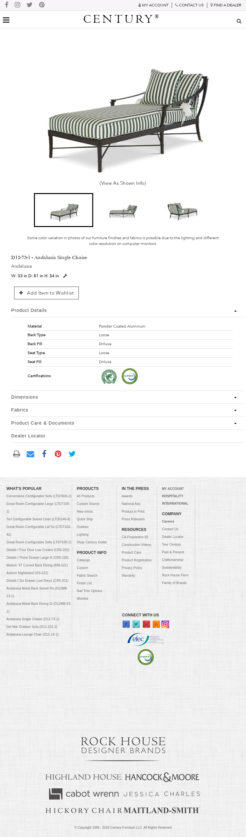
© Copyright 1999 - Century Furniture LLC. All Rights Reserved (123, 827)
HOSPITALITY (173, 496)
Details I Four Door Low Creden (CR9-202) (37, 550)
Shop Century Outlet (92, 542)
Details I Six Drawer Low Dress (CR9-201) (37, 580)
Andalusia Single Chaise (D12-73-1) (32, 619)
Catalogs (83, 560)
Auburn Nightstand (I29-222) (27, 573)
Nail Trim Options (89, 591)
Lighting (82, 534)
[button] (64, 210)
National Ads (131, 504)
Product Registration (137, 560)
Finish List (84, 583)
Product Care (131, 552)
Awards (127, 496)
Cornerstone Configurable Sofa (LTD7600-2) (38, 496)
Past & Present (173, 552)
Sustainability (172, 567)
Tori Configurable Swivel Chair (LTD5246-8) (38, 519)
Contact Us (170, 529)
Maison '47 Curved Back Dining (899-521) (37, 565)
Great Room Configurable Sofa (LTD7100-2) (38, 542)
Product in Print (133, 511)
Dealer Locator (173, 537)
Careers (168, 521)
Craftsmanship (173, 560)
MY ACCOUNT (173, 489)
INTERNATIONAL (175, 503)
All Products (85, 496)
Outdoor (83, 527)
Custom (82, 568)
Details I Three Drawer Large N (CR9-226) (37, 557)
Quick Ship (85, 519)
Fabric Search (87, 575)
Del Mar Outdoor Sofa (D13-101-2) (31, 627)
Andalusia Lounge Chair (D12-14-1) (32, 634)
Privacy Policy (132, 568)
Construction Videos (136, 545)
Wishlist (82, 598)
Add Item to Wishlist (46, 293)
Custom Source (88, 504)
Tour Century (171, 544)
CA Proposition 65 (135, 537)
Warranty (128, 575)
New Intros (85, 511)
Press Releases (133, 519)
